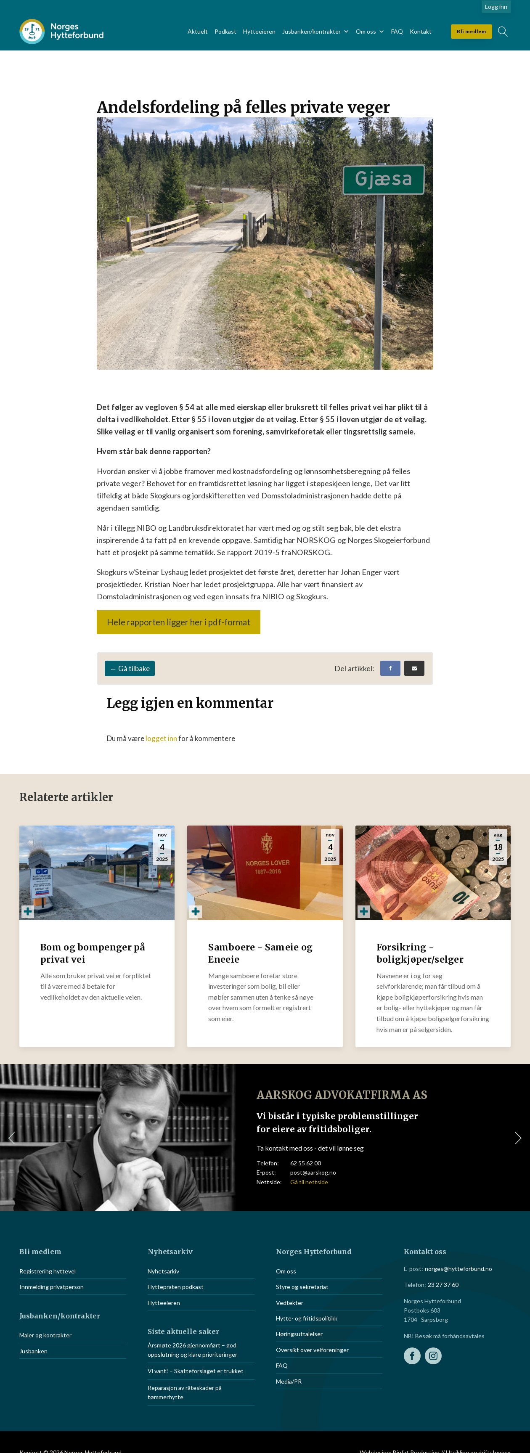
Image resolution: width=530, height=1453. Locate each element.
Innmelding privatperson (51, 1286)
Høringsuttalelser (299, 1333)
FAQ (397, 31)
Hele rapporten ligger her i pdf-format (178, 622)
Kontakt (421, 31)
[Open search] (503, 31)
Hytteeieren (259, 31)
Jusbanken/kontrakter (315, 31)
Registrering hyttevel (47, 1271)
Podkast (225, 31)
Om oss (370, 31)
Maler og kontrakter (45, 1335)
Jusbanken (33, 1351)
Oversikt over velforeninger (312, 1349)
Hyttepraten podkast (176, 1286)
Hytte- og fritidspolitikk (306, 1318)
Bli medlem (471, 31)
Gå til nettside (309, 1182)
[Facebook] (390, 668)
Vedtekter (289, 1302)
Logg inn (496, 6)
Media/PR (289, 1381)
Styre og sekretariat (302, 1286)
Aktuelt (198, 31)
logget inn (161, 738)
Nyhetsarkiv (163, 1271)
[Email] (414, 668)
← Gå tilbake (130, 668)
